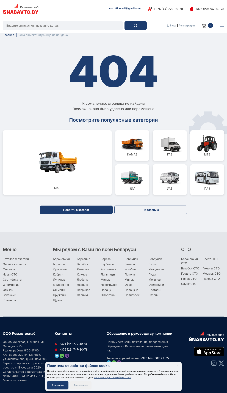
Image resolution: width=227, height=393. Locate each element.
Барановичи (61, 259)
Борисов (59, 264)
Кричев (82, 274)
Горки (152, 264)
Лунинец (59, 279)
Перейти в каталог (76, 210)
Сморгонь (108, 295)
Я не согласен (80, 385)
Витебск (82, 264)
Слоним (82, 295)
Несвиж (82, 284)
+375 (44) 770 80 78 (71, 343)
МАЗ (57, 162)
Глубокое (107, 264)
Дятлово (83, 269)
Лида (152, 274)
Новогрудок (109, 284)
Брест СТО (210, 259)
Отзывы (8, 290)
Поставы (154, 290)
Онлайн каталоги (14, 264)
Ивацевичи (156, 269)
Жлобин (130, 269)
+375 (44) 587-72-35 (154, 358)
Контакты (9, 300)
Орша (128, 284)
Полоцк (106, 290)
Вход (171, 25)
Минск (105, 279)
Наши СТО (10, 274)
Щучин (57, 300)
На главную (151, 210)
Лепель (130, 274)
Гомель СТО (211, 268)
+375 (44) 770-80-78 (165, 9)
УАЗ (169, 179)
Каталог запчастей (16, 259)
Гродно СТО (189, 273)
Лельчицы (108, 274)
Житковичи (108, 269)
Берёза (106, 259)
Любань (82, 279)
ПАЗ (207, 179)
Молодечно (61, 284)
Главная (8, 35)
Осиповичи (156, 284)
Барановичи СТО (189, 261)
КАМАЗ (132, 145)
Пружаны (59, 295)
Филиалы (9, 269)
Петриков (83, 290)
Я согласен (58, 385)
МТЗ (207, 145)
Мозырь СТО (212, 273)
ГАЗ (169, 145)
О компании (11, 284)
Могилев (154, 279)
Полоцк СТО (211, 278)
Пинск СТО (188, 278)
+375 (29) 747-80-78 (207, 8)
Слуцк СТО (188, 284)
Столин (153, 295)
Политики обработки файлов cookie (112, 377)
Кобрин (58, 274)
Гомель (130, 264)
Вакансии (9, 295)
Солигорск (132, 295)
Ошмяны (59, 290)
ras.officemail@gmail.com (125, 8)
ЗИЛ (132, 179)
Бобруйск (131, 259)
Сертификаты (12, 279)
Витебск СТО (190, 268)
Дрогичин (60, 269)
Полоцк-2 (131, 290)
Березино (83, 259)
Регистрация (187, 25)
